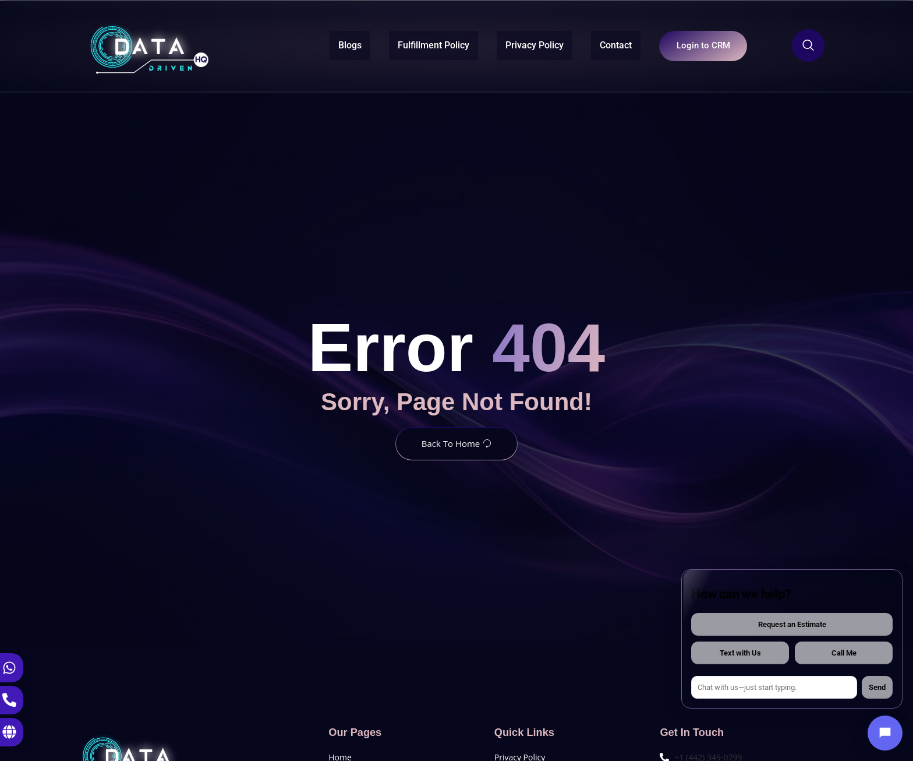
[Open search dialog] (808, 45)
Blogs (337, 44)
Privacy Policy (522, 44)
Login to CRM (697, 45)
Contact (604, 44)
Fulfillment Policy (421, 44)
